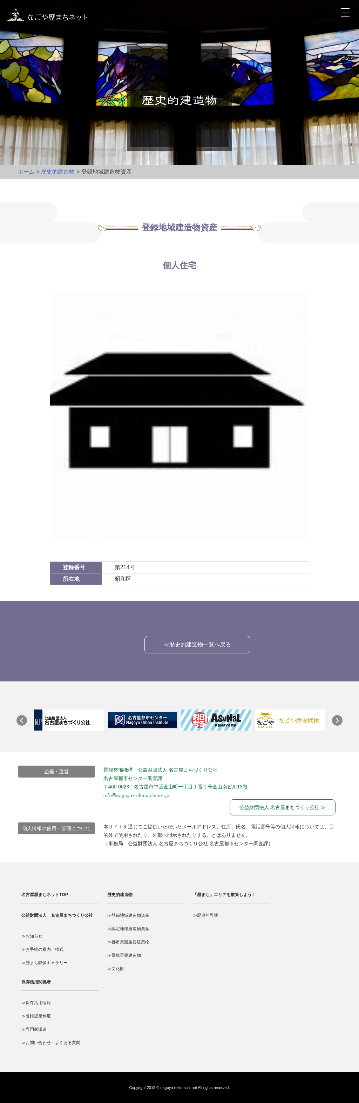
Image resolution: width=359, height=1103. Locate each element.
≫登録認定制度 (36, 1016)
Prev (25, 724)
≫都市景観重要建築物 (128, 942)
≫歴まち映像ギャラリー (44, 962)
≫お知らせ (31, 936)
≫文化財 (115, 968)
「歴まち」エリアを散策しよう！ (224, 894)
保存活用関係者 (36, 982)
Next (341, 724)
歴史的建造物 (58, 172)
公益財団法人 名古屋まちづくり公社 (57, 915)
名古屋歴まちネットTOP (44, 894)
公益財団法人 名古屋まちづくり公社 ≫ (282, 807)
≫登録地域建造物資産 (128, 915)
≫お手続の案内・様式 (42, 949)
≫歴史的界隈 (205, 915)
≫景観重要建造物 (124, 955)
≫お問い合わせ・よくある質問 (50, 1042)
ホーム (26, 172)
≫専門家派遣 (34, 1029)
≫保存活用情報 (36, 1002)
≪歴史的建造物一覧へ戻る (197, 644)
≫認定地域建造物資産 (128, 928)
